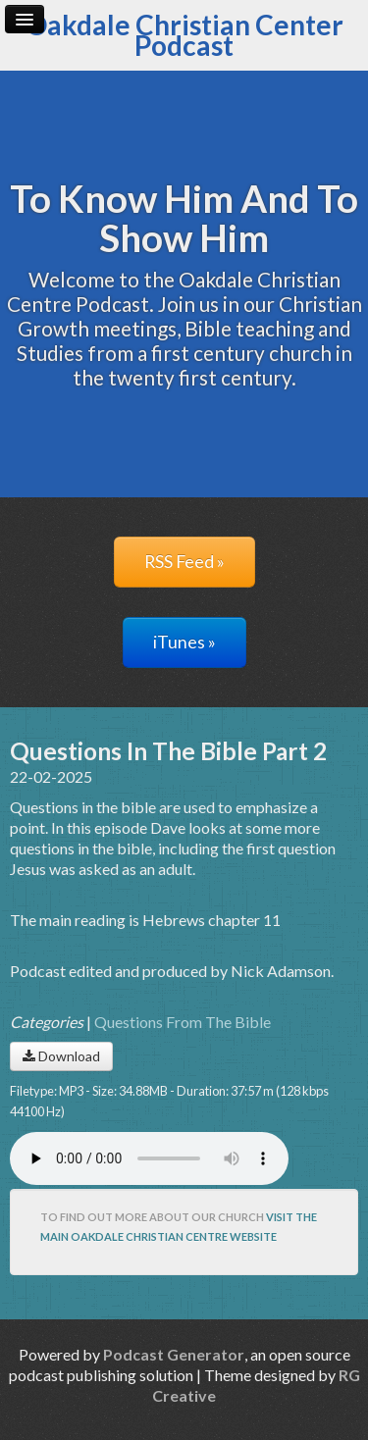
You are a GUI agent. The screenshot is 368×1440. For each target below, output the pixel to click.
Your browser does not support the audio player (149, 1158)
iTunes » (184, 642)
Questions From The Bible (182, 1021)
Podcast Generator (173, 1354)
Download (61, 1056)
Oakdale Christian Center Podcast (184, 35)
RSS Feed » (184, 561)
